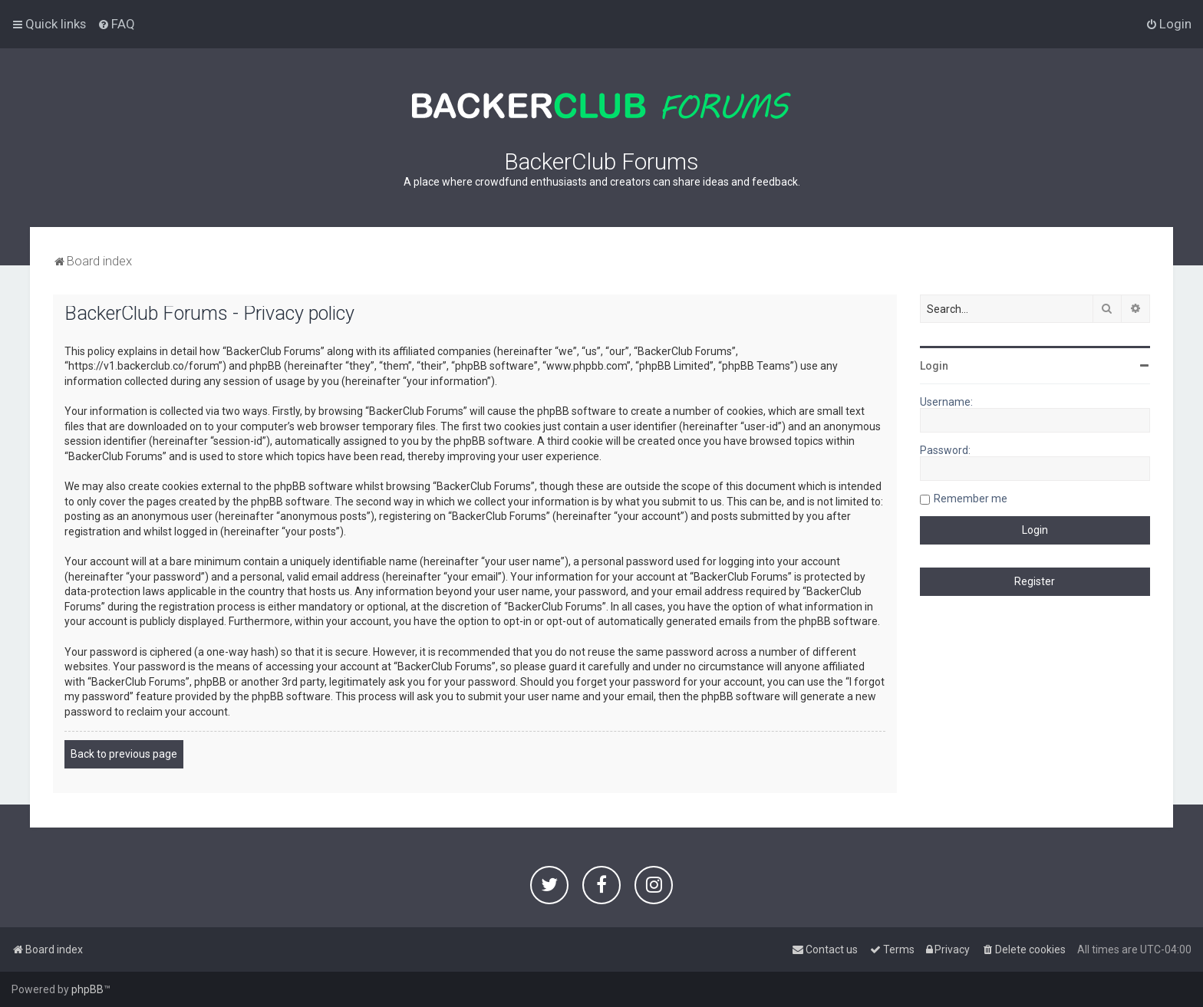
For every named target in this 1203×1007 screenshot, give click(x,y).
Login (934, 366)
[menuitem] (116, 24)
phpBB (87, 989)
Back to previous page (124, 754)
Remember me (970, 498)
